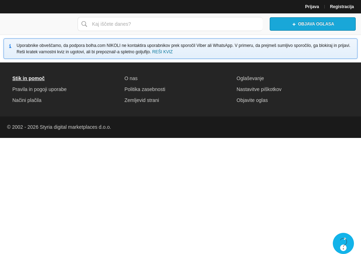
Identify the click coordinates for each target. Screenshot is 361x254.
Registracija (342, 6)
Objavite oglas (252, 100)
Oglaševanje (250, 78)
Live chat (343, 243)
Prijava (312, 6)
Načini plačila (26, 100)
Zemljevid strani (141, 100)
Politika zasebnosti (144, 89)
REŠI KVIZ (162, 51)
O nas (130, 78)
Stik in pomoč (28, 78)
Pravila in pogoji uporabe (39, 89)
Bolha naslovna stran (37, 24)
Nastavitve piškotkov (259, 89)
